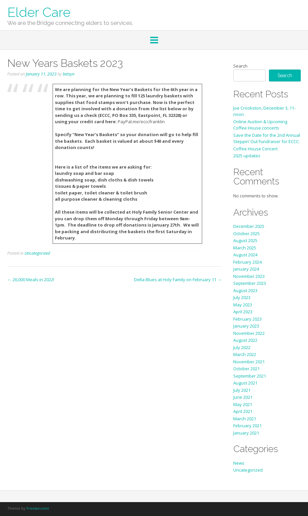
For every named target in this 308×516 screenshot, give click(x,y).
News (238, 463)
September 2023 (249, 283)
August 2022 (245, 340)
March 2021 (244, 419)
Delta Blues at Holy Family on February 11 (178, 280)
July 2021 (241, 390)
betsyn (68, 74)
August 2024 (245, 255)
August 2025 (245, 240)
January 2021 (246, 433)
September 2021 (249, 376)
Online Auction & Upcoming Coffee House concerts (260, 125)
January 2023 (246, 326)
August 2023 (245, 290)
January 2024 (246, 269)
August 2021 (245, 383)
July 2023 (241, 297)
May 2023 (242, 305)
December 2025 (248, 226)
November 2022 (249, 333)
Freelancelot (37, 508)
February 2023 (247, 319)
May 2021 (242, 404)
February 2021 (247, 426)
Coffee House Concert (255, 149)
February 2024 (247, 262)
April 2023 (242, 312)
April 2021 (242, 411)
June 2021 (242, 397)
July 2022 (241, 347)
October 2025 (246, 233)
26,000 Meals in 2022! (30, 280)
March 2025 (244, 248)
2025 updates (246, 156)
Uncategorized (37, 253)
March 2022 (244, 354)
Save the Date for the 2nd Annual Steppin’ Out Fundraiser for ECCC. (266, 138)
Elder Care (38, 11)
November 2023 (249, 276)
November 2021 (249, 362)
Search (240, 66)
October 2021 (246, 369)
